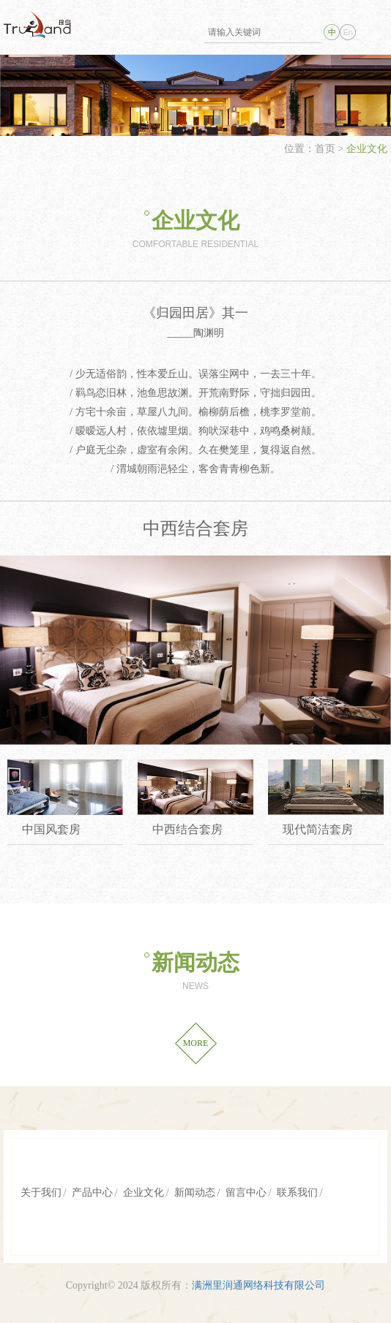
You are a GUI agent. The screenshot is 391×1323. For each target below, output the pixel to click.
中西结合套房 (187, 829)
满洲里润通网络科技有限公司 (258, 1285)
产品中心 (92, 1192)
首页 (326, 148)
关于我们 (41, 1192)
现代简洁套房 (318, 829)
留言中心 (246, 1192)
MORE (196, 1043)
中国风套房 (51, 829)
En (347, 32)
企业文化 (195, 220)
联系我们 (297, 1192)
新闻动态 (195, 962)
